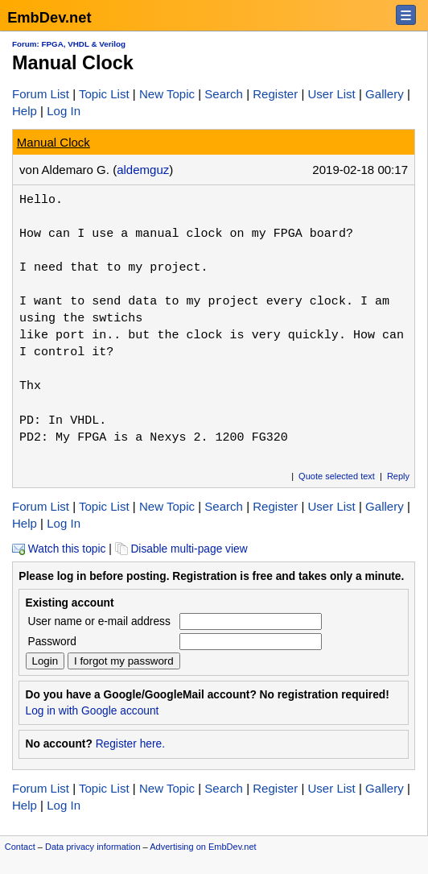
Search (223, 94)
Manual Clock (53, 142)
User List (331, 94)
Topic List (104, 94)
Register (275, 94)
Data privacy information (93, 846)
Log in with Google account (92, 711)
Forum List (40, 94)
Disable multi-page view (181, 549)
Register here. (130, 744)
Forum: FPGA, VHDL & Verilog (69, 43)
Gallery (384, 94)
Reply (398, 476)
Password (52, 642)
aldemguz (143, 169)
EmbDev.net (49, 17)
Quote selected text (336, 476)
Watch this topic (58, 549)
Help (24, 111)
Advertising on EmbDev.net (203, 846)
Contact (20, 846)
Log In (63, 111)
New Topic (167, 94)
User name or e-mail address (99, 621)
